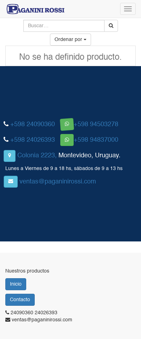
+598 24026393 (32, 140)
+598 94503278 (96, 124)
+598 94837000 (96, 140)
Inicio (16, 284)
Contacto (20, 299)
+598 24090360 (32, 124)
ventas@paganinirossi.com (57, 182)
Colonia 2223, (37, 155)
